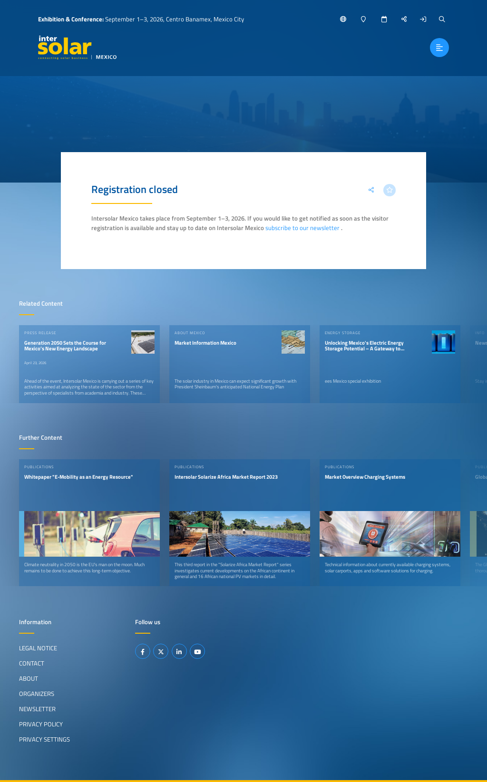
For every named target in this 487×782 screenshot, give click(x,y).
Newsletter (37, 709)
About (28, 678)
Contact (31, 663)
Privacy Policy (41, 724)
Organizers (36, 693)
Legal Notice (38, 648)
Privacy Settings (44, 739)
